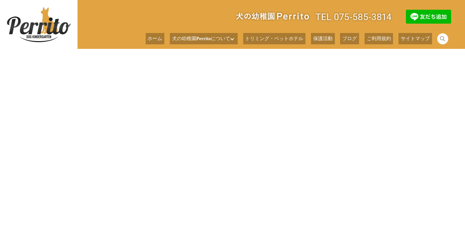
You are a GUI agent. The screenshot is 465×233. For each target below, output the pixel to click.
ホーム (193, 38)
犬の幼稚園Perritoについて (233, 38)
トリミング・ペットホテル (302, 38)
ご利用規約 (388, 38)
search (442, 38)
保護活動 (343, 38)
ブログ (364, 38)
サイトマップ (418, 38)
